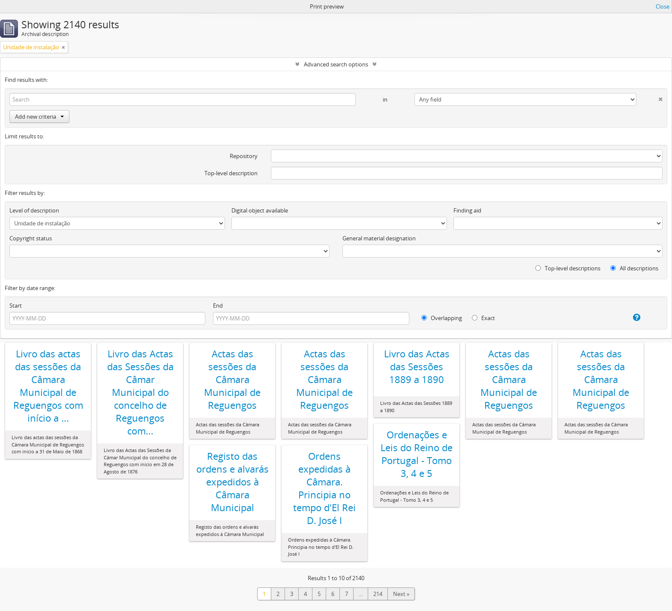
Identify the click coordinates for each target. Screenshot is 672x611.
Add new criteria (39, 116)
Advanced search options (336, 64)
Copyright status (30, 238)
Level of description (34, 210)
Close (662, 6)
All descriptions (634, 268)
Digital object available (259, 210)
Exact (483, 318)
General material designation (379, 238)
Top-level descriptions (567, 268)
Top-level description (231, 173)
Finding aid (467, 210)
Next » (401, 594)
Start (15, 305)
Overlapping (441, 318)
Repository (244, 156)
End (218, 305)
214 (377, 594)
